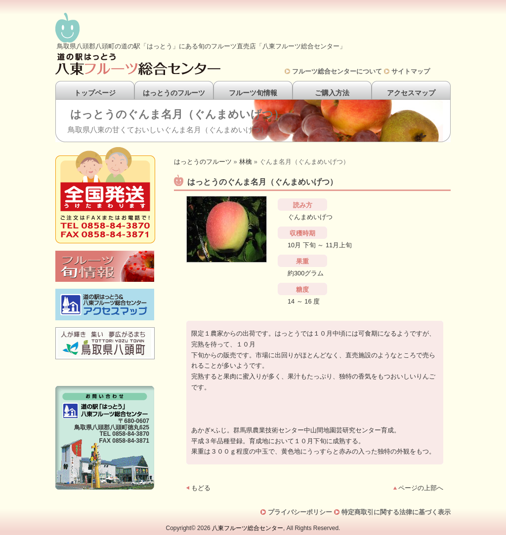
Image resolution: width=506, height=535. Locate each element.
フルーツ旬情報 (253, 93)
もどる (201, 488)
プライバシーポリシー (300, 512)
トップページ (95, 93)
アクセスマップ (411, 93)
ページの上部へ (420, 488)
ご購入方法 (332, 93)
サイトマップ (410, 71)
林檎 (245, 161)
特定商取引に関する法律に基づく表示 (396, 512)
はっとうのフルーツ (174, 93)
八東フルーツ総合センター (247, 528)
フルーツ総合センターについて (337, 71)
